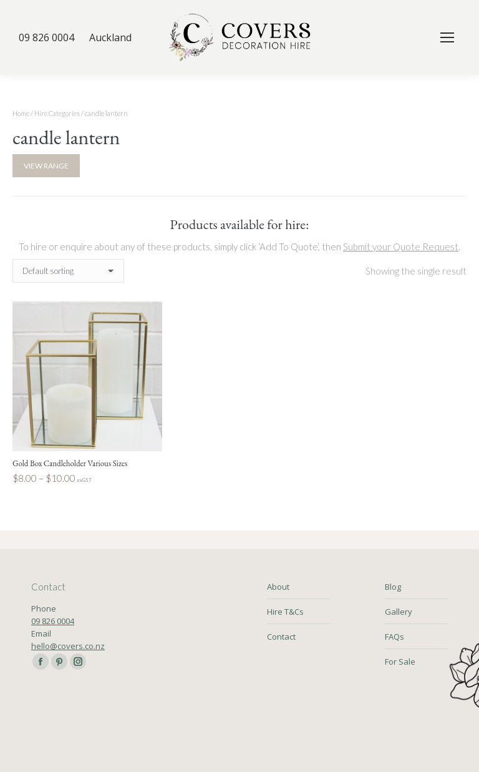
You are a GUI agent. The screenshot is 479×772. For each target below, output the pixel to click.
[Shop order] (68, 271)
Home (20, 113)
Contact (281, 636)
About (278, 586)
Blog (393, 586)
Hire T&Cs (285, 611)
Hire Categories (57, 113)
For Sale (400, 661)
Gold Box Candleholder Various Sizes (69, 463)
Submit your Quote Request (400, 246)
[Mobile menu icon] (447, 37)
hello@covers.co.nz (68, 646)
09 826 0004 (52, 621)
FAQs (394, 636)
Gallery (398, 611)
